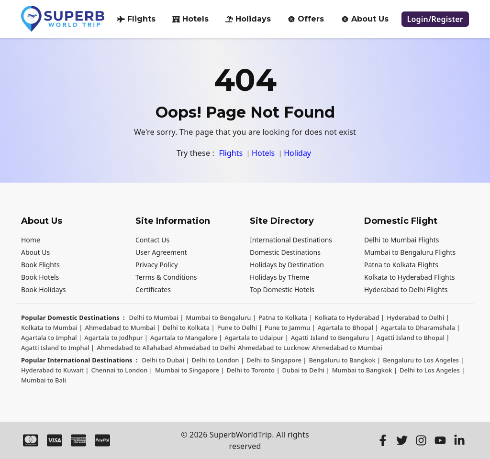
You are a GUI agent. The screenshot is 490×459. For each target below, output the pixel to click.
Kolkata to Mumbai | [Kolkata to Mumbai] (51, 327)
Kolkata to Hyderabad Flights (409, 277)
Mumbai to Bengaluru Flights (410, 252)
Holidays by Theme (279, 277)
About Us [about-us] (365, 18)
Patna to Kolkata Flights (401, 264)
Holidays (248, 18)
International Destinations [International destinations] (291, 239)
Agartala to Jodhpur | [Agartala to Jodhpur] (116, 337)
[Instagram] (421, 440)
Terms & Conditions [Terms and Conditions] (166, 277)
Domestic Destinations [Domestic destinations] (285, 252)
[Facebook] (383, 440)
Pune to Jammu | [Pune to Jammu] (290, 327)
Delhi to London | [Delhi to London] (217, 360)
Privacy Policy (156, 264)
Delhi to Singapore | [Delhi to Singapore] (276, 360)
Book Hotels (40, 277)
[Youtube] (440, 440)
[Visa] (54, 440)
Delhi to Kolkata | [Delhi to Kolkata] (189, 327)
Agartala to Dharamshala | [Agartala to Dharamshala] (420, 327)
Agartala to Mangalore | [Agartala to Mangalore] (186, 337)
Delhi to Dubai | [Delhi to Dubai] (165, 360)
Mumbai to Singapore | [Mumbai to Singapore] (189, 370)
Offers (306, 18)
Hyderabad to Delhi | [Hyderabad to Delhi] (418, 317)
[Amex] (78, 440)
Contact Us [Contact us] (152, 239)
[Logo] (62, 19)
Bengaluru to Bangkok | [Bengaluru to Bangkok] (344, 360)
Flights (136, 18)
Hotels (190, 18)
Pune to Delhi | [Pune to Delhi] (239, 327)
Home (30, 239)
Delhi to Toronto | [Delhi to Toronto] (253, 370)
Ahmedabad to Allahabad (134, 347)
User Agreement (161, 252)
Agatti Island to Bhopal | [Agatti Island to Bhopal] (413, 337)
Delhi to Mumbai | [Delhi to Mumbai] (156, 317)
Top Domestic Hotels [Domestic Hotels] (282, 289)
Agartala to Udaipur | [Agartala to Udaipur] (256, 337)
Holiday (297, 153)
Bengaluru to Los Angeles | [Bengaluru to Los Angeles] (423, 360)
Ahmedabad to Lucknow (274, 347)
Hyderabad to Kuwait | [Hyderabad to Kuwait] (55, 370)
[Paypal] (102, 440)
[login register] (435, 19)
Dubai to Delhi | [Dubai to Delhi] (306, 370)
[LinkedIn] (459, 440)
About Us (35, 252)
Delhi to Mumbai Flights (401, 239)
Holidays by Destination (287, 264)
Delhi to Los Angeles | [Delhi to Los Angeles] (432, 370)
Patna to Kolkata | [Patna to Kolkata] (285, 317)
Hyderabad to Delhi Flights (405, 289)
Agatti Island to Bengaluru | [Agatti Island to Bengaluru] (332, 337)
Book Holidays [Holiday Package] (43, 289)
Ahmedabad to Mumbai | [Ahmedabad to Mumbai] (122, 327)
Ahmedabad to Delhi (205, 347)
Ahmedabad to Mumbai (347, 347)
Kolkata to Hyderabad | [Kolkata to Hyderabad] (349, 317)
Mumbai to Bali (43, 380)
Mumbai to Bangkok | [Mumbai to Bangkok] (364, 370)
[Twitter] (402, 440)
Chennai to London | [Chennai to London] (122, 370)
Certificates (153, 289)
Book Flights (40, 264)
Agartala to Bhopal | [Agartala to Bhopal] (348, 327)
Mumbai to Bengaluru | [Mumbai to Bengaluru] (221, 317)
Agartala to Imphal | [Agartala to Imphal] (51, 337)
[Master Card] (30, 440)
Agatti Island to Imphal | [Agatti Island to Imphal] (57, 347)
